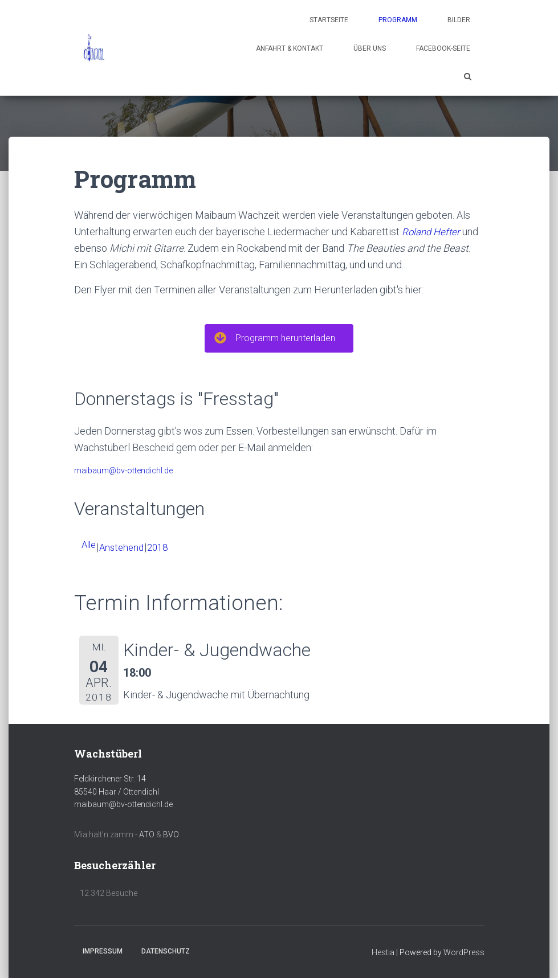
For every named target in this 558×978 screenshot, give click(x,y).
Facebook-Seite (443, 48)
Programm (397, 20)
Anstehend (125, 547)
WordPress (463, 952)
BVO (171, 834)
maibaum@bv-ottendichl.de (123, 470)
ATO (146, 834)
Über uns (369, 48)
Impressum (103, 951)
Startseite (328, 20)
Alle (90, 544)
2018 (163, 547)
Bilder (458, 20)
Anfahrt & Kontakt (289, 48)
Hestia (383, 952)
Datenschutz (165, 951)
